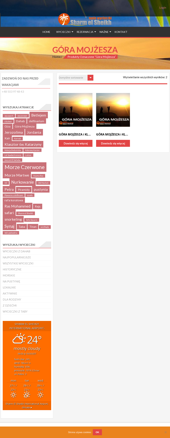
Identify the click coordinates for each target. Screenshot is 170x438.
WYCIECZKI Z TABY (15, 311)
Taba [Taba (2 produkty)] (22, 226)
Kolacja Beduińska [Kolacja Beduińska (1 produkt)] (13, 150)
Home (56, 56)
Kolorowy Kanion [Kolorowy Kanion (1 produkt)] (32, 150)
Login (162, 7)
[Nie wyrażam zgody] (165, 432)
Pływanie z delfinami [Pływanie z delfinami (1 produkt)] (14, 195)
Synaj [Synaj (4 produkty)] (9, 226)
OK (97, 432)
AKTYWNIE (10, 293)
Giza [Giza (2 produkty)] (8, 126)
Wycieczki (63, 31)
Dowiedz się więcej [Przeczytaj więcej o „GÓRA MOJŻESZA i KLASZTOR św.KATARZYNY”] (76, 143)
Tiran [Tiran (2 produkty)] (32, 226)
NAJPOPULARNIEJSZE (17, 257)
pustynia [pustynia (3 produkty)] (41, 189)
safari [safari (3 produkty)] (9, 212)
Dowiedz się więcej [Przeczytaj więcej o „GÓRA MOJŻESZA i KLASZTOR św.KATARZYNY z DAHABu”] (113, 143)
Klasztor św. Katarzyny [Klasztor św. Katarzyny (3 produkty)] (23, 144)
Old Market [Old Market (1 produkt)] (43, 183)
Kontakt (120, 31)
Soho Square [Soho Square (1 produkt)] (31, 220)
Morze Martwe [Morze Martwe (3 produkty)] (17, 175)
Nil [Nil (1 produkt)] (6, 183)
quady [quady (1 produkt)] (30, 195)
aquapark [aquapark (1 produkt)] (9, 116)
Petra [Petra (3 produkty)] (9, 189)
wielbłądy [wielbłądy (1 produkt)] (45, 227)
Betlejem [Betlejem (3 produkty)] (38, 115)
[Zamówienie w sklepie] (76, 78)
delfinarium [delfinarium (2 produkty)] (36, 121)
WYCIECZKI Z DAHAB (16, 251)
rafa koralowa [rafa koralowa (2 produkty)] (14, 200)
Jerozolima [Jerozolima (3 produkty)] (14, 132)
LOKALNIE (9, 287)
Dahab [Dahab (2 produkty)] (20, 121)
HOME (46, 31)
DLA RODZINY (12, 299)
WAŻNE (103, 31)
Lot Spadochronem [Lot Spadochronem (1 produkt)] (13, 155)
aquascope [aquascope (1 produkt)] (22, 116)
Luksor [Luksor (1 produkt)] (28, 155)
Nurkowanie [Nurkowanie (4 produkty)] (22, 182)
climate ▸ (26, 405)
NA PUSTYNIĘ (11, 281)
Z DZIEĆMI (10, 305)
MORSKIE (9, 275)
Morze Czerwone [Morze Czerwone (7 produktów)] (25, 167)
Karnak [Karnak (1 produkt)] (17, 138)
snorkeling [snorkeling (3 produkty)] (13, 219)
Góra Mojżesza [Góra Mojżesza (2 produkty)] (25, 126)
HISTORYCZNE (12, 269)
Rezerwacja (85, 31)
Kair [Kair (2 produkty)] (7, 138)
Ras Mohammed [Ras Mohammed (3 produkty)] (18, 206)
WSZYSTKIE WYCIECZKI (18, 263)
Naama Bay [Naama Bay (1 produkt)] (38, 176)
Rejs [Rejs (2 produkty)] (37, 206)
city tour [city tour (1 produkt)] (8, 121)
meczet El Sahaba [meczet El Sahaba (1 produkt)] (12, 160)
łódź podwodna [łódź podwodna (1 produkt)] (11, 233)
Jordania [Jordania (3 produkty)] (34, 132)
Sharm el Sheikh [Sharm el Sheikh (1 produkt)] (25, 213)
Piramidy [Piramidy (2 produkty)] (24, 189)
